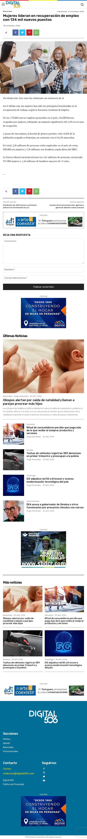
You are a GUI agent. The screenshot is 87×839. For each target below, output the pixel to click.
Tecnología (31, 476)
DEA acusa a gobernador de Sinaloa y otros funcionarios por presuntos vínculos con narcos (55, 506)
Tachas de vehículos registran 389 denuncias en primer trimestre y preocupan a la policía (53, 455)
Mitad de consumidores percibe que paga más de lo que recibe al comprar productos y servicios (53, 430)
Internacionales (32, 501)
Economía (30, 424)
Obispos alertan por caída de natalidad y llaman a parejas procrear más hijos (39, 402)
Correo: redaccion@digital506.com (18, 771)
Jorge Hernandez (21, 396)
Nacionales (7, 11)
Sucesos (29, 450)
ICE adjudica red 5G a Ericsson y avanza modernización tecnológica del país (50, 480)
